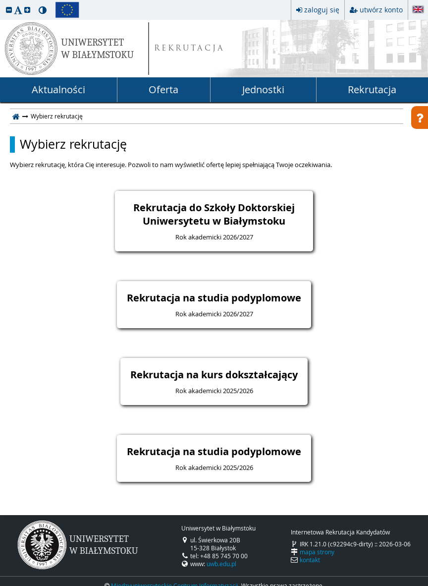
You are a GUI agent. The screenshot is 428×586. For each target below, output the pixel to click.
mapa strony (317, 552)
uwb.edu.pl (221, 564)
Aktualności (58, 89)
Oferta (163, 89)
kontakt (310, 560)
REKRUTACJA (189, 49)
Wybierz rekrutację (73, 144)
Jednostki (263, 89)
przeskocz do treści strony (2, 2)
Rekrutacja (372, 89)
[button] (9, 9)
